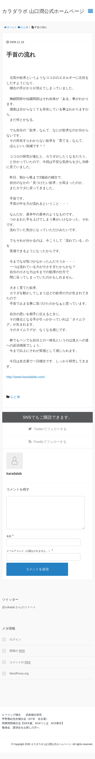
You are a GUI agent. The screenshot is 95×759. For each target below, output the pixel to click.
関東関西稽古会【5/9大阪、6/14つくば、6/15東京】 (33, 729)
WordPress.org (19, 680)
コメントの (20, 669)
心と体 (15, 397)
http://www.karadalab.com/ (25, 377)
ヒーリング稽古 (11, 721)
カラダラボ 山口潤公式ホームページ (43, 11)
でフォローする (50, 429)
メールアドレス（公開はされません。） (28, 557)
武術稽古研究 (34, 721)
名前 (8, 542)
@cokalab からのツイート (19, 613)
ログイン (15, 646)
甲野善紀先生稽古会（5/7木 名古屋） (25, 725)
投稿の (17, 657)
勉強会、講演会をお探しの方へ (20, 734)
